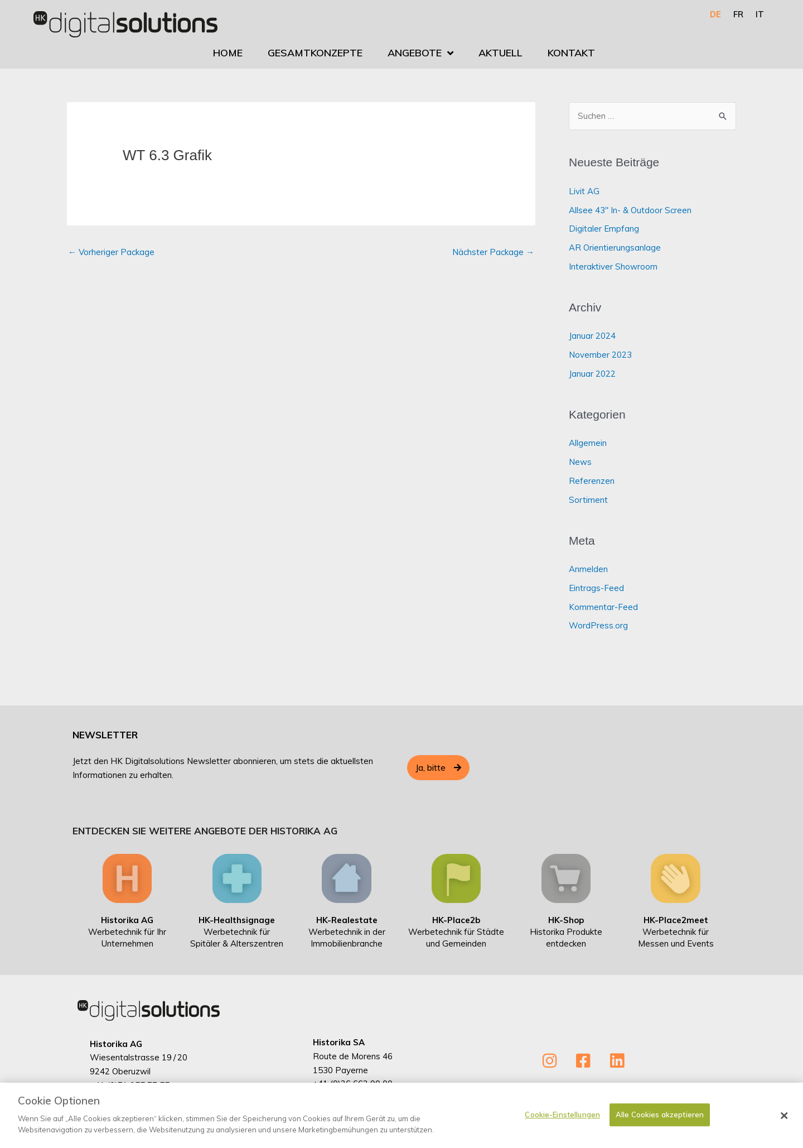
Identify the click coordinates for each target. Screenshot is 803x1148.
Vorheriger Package (111, 252)
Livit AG (584, 191)
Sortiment (588, 499)
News (580, 462)
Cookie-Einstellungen (562, 1122)
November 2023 (600, 354)
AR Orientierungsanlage (615, 247)
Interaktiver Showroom (613, 266)
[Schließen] (784, 1123)
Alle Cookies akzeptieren (660, 1122)
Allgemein (588, 443)
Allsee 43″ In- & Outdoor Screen (630, 210)
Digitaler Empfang (604, 228)
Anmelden (588, 569)
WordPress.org (598, 625)
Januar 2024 (592, 335)
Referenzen (592, 480)
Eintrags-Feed (596, 588)
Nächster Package (493, 252)
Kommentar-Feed (603, 607)
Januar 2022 (592, 373)
